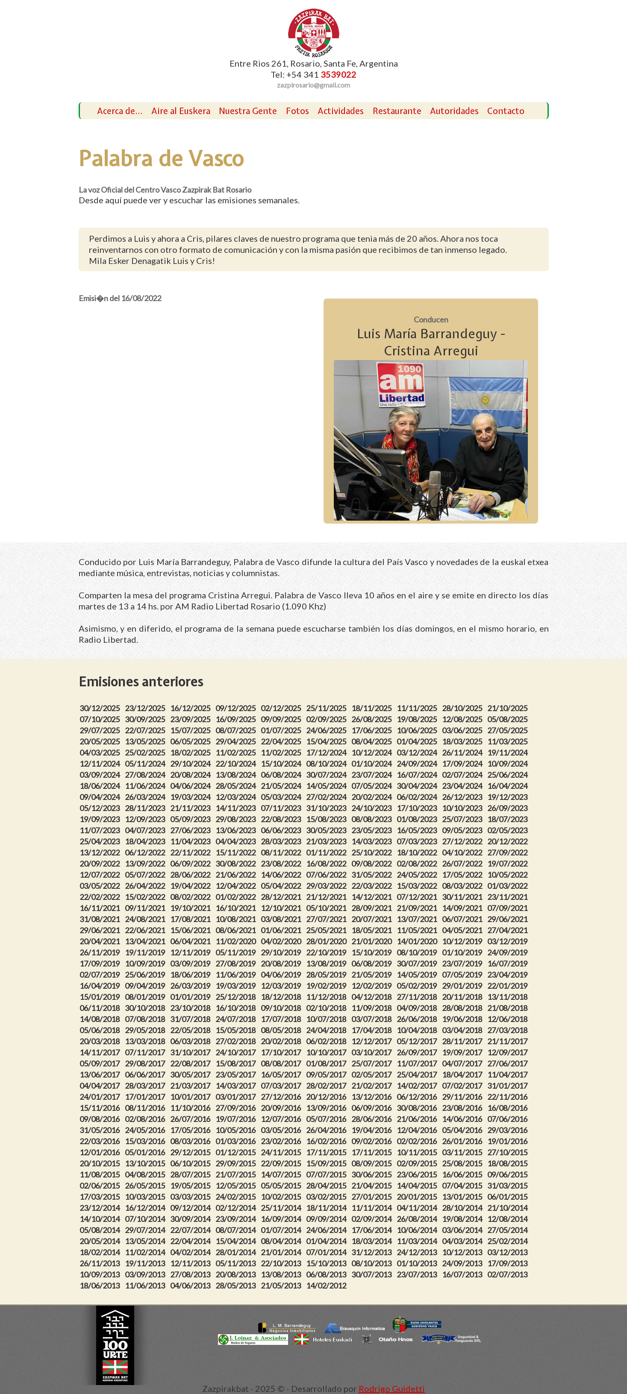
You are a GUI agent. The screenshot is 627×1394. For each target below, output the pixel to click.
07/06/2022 (327, 874)
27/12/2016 (282, 1096)
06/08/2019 (372, 963)
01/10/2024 (372, 763)
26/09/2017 (418, 1052)
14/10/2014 (100, 1219)
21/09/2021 (418, 908)
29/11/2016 (463, 1096)
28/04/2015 (327, 1185)
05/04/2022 (282, 885)
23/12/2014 (100, 1207)
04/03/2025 (100, 752)
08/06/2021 (236, 930)
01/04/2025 (418, 741)
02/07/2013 (508, 1274)
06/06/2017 (146, 1074)
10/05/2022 (508, 874)
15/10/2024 (282, 763)
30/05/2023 (327, 830)
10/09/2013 (100, 1274)
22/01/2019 (508, 985)
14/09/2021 (463, 908)
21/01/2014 (282, 1252)
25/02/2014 (508, 1241)
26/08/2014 (418, 1219)
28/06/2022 (191, 874)
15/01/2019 (100, 997)
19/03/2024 (191, 797)
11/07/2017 (418, 1063)
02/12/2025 (282, 708)
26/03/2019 (191, 985)
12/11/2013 (191, 1263)
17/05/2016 (191, 1130)
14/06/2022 (282, 874)
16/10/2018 (236, 1008)
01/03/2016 (236, 1141)
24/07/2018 (236, 1019)
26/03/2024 (146, 797)
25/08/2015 (463, 1163)
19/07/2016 (236, 1119)
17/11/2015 (327, 1152)
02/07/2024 (463, 774)
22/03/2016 (100, 1141)
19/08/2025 (418, 719)
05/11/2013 (236, 1263)
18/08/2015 (508, 1163)
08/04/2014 (282, 1241)
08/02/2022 (191, 897)
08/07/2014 (236, 1230)
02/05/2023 (508, 830)
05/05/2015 (282, 1185)
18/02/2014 (100, 1252)
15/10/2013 (327, 1263)
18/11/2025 (372, 708)
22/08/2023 (282, 819)
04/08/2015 (146, 1174)
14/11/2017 (100, 1052)
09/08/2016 (100, 1119)
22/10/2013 (282, 1263)
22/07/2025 (146, 730)
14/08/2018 (100, 1019)
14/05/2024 (327, 786)
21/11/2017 (508, 1041)
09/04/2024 (100, 797)
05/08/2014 (100, 1230)
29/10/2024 (191, 763)
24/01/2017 (100, 1096)
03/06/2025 (463, 730)
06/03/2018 (191, 1041)
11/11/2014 (372, 1207)
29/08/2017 (146, 1063)
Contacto (505, 111)
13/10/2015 (146, 1163)
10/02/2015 (282, 1196)
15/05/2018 (236, 1030)
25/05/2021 (327, 930)
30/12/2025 (100, 708)
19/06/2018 (463, 1019)
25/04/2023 (100, 841)
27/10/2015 (508, 1152)
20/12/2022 (508, 841)
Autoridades (454, 111)
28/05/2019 (327, 974)
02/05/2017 (372, 1074)
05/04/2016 (463, 1130)
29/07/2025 (100, 730)
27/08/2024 (146, 774)
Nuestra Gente (248, 111)
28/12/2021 (282, 897)
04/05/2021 (463, 930)
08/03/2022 (463, 885)
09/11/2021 (146, 908)
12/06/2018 (508, 1019)
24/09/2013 (463, 1263)
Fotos (297, 111)
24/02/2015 (236, 1196)
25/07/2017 (372, 1063)
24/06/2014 (327, 1230)
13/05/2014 (146, 1241)
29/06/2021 (508, 919)
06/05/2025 (191, 741)
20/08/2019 (282, 963)
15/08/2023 (327, 819)
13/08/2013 (282, 1274)
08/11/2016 (146, 1108)
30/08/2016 (418, 1108)
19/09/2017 (463, 1052)
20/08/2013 (236, 1274)
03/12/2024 (418, 752)
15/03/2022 (418, 885)
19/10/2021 (191, 908)
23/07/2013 (418, 1274)
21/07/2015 (236, 1174)
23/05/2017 (236, 1074)
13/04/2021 (146, 941)
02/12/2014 (236, 1207)
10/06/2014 (418, 1230)
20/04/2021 (100, 941)
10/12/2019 (463, 941)
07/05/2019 (463, 974)
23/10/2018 (191, 1008)
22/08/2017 (191, 1063)
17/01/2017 (146, 1096)
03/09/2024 (100, 774)
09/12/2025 (236, 708)
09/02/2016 (372, 1141)
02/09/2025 (327, 719)
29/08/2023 (236, 819)
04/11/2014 (418, 1207)
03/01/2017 (236, 1096)
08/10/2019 (418, 952)
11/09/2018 (372, 1008)
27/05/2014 (508, 1230)
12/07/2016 (282, 1119)
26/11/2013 (100, 1263)
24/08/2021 (146, 919)
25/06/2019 (146, 974)
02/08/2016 (146, 1119)
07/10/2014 (146, 1219)
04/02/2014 (191, 1252)
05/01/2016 (146, 1152)
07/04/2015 (463, 1185)
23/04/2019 (508, 974)
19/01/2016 (508, 1141)
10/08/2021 (236, 919)
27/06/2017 (508, 1063)
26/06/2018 (418, 1019)
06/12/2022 (146, 852)
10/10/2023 (463, 808)
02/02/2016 (418, 1141)
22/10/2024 (236, 763)
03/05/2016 (282, 1130)
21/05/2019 (372, 974)
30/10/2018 (146, 1008)
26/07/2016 (191, 1119)
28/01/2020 (327, 941)
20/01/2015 (418, 1196)
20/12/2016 (327, 1096)
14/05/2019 (418, 974)
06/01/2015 (508, 1196)
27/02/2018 (236, 1041)
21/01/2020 (372, 941)
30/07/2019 (418, 963)
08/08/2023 (372, 819)
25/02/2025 (146, 752)
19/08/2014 (463, 1219)
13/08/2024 (236, 774)
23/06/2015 (418, 1174)
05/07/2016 (327, 1119)
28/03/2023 (282, 841)
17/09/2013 (508, 1263)
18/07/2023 (508, 819)
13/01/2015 (463, 1196)
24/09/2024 (418, 763)
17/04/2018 (372, 1030)
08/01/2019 (146, 997)
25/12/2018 (236, 997)
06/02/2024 (418, 797)
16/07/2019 (508, 963)
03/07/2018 (372, 1019)
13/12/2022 (100, 852)
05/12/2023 (100, 808)
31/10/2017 (191, 1052)
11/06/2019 (236, 974)
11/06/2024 (146, 786)
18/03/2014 (372, 1241)
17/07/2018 (282, 1019)
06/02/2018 (327, 1041)
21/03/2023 (327, 841)
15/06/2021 (191, 930)
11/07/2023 (100, 830)
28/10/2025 (463, 708)
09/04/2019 (146, 985)
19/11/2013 (146, 1263)
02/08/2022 (418, 863)
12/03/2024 (236, 797)
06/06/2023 (282, 830)
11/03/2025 (508, 741)
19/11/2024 (508, 752)
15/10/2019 (372, 952)
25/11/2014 (282, 1207)
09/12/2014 (191, 1207)
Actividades (341, 111)
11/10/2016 (191, 1108)
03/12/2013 (508, 1252)
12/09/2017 (508, 1052)
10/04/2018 (418, 1030)
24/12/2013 (418, 1252)
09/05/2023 (463, 830)
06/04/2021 (191, 941)
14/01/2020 (418, 941)
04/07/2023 (146, 830)
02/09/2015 (418, 1163)
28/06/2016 (372, 1119)
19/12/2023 (508, 797)
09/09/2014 (327, 1219)
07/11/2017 (146, 1052)
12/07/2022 (100, 874)
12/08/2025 (463, 719)
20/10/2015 (100, 1163)
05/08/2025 (508, 719)
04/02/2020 (282, 941)
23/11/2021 (508, 897)
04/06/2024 (191, 786)
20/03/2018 (100, 1041)
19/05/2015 (191, 1185)
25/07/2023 (463, 819)
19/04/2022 (191, 885)
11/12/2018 (327, 997)
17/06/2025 (372, 730)
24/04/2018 (327, 1030)
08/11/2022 (282, 852)
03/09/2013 (146, 1274)
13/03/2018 (146, 1041)
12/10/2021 (282, 908)
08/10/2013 (372, 1263)
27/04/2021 (508, 930)
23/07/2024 (372, 774)
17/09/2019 (100, 963)
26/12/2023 (463, 797)
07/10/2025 (100, 719)
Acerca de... (120, 111)
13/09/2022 (146, 863)
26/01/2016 (463, 1141)
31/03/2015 (508, 1185)
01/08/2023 (418, 819)
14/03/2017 (236, 1085)
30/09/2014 (191, 1219)
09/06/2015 (508, 1174)
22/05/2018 (191, 1030)
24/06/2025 (327, 730)
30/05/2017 (191, 1074)
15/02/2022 (146, 897)
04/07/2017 (463, 1063)
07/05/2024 (372, 786)
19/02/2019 (327, 985)
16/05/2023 (418, 830)
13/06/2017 (100, 1074)
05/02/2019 (418, 985)
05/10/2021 (327, 908)
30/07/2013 (372, 1274)
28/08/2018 (463, 1008)
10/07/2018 (327, 1019)
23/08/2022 (282, 863)
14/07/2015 (282, 1174)
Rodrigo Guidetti (392, 1388)
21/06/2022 (236, 874)
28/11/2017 (463, 1041)
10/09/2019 (146, 963)
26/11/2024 (463, 752)
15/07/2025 (191, 730)
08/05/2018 (282, 1030)
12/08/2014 (508, 1219)
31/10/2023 (327, 808)
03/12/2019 (508, 941)
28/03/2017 (146, 1085)
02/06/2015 (100, 1185)
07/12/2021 (418, 897)
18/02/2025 (191, 752)
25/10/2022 (372, 852)
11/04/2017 (508, 1074)
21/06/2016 (418, 1119)
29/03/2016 (508, 1130)
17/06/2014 (372, 1230)
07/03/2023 (418, 841)
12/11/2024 (100, 763)
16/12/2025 (191, 708)
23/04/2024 (463, 786)
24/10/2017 (236, 1052)
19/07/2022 (508, 863)
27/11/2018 (418, 997)
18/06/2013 (100, 1285)
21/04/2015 (372, 1185)
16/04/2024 (508, 786)
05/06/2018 (100, 1030)
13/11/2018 (508, 997)
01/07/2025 (282, 730)
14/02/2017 (418, 1085)
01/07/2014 (282, 1230)
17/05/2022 (463, 874)
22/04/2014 (191, 1241)
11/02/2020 (236, 941)
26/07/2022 (463, 863)
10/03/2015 (146, 1196)
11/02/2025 (236, 752)
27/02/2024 (327, 797)
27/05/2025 (508, 730)
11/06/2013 (146, 1285)
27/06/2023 (191, 830)
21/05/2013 (282, 1285)
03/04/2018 (463, 1030)
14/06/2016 (463, 1119)
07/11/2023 (282, 808)
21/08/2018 (508, 1008)
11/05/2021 (418, 930)
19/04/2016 (372, 1130)
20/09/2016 (282, 1108)
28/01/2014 (236, 1252)
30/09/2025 (146, 719)
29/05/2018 (146, 1030)
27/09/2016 (236, 1108)
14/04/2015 (418, 1185)
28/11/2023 (146, 808)
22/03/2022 (372, 885)
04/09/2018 (418, 1008)
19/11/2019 (146, 952)
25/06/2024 (508, 774)
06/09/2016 (372, 1108)
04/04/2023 (236, 841)
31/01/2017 (508, 1085)
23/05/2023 (372, 830)
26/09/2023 (508, 808)
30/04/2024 (418, 786)
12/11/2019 (191, 952)
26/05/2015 (146, 1185)
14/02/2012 (327, 1285)
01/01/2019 (191, 997)
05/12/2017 (418, 1041)
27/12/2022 (463, 841)
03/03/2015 (191, 1196)
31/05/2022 (372, 874)
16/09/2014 (282, 1219)
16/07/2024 (418, 774)
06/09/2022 (191, 863)
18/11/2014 (327, 1207)
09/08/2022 (372, 863)
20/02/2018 (282, 1041)
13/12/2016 (372, 1096)
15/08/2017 (236, 1063)
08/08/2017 (282, 1063)
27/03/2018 (508, 1030)
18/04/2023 (146, 841)
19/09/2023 (100, 819)
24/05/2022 (418, 874)
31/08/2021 (100, 919)
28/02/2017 (327, 1085)
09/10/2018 (282, 1008)
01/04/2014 (327, 1241)
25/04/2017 (418, 1074)
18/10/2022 (418, 852)
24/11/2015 (282, 1152)
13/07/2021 (418, 919)
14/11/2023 (236, 808)
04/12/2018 (372, 997)
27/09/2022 (508, 852)
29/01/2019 (463, 985)
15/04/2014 (236, 1241)
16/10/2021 (236, 908)
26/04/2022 (146, 885)
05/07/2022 (146, 874)
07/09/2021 (508, 908)
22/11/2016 (508, 1096)
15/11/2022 (236, 852)
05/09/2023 (191, 819)
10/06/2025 (418, 730)
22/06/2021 (146, 930)
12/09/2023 (146, 819)
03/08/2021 (282, 919)
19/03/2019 (236, 985)
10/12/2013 (463, 1252)
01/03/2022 (508, 885)
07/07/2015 (327, 1174)
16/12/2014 (146, 1207)
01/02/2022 (236, 897)
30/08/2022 (236, 863)
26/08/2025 (372, 719)
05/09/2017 (100, 1063)
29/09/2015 (236, 1163)
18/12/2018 (282, 997)
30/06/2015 (372, 1174)
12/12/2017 (372, 1041)
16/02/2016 (327, 1141)
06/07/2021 (463, 919)
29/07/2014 (146, 1230)
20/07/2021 (372, 919)
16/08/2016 (508, 1108)
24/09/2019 (508, 952)
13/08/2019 (327, 963)
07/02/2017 (463, 1085)
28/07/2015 (191, 1174)
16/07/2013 (463, 1274)
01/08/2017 (327, 1063)
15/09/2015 (327, 1163)
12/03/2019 (282, 985)
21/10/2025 (508, 708)
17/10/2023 (418, 808)
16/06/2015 (463, 1174)
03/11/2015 (463, 1152)
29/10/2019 (282, 952)
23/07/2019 (463, 963)
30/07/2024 (327, 774)
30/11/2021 (463, 897)
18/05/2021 (372, 930)
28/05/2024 (236, 786)
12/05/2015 (236, 1185)
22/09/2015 (282, 1163)
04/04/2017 (100, 1085)
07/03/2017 (282, 1085)
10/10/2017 (327, 1052)
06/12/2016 (418, 1096)
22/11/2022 (191, 852)
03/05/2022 (100, 885)
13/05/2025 (146, 741)
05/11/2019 (236, 952)
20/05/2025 (100, 741)
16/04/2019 (100, 985)
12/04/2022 (236, 885)
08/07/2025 (236, 730)
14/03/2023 (372, 841)
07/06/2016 (508, 1119)
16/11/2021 (100, 908)
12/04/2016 (418, 1130)
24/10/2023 (372, 808)
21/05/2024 (282, 786)
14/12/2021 (372, 897)
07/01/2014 (327, 1252)
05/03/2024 (282, 797)
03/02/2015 (327, 1196)
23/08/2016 (463, 1108)
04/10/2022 (463, 852)
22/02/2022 (100, 897)
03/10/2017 (372, 1052)
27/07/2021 (327, 919)
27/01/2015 (372, 1196)
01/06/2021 (282, 930)
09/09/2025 (282, 719)
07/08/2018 (146, 1019)
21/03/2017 (191, 1085)
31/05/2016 (100, 1130)
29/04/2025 (236, 741)
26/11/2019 (100, 952)
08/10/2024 (327, 763)
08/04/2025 (372, 741)
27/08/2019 (236, 963)
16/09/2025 (236, 719)
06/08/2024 (282, 774)
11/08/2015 (100, 1174)
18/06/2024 (100, 786)
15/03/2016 (146, 1141)
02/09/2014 (372, 1219)
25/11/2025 (327, 708)
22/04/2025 (282, 741)
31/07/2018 (191, 1019)
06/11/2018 (100, 1008)
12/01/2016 (100, 1152)
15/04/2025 (327, 741)
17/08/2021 (191, 919)
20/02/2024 (372, 797)
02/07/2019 (100, 974)
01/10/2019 (463, 952)
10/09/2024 (508, 763)
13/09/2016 (327, 1108)
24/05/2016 (146, 1130)
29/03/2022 (327, 885)
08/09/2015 (372, 1163)
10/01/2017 (191, 1096)
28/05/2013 (236, 1285)
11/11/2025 (418, 708)
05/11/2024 (146, 763)
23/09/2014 (236, 1219)
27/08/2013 (191, 1274)
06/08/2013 (327, 1274)
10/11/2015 (418, 1152)
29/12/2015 (191, 1152)
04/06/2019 (282, 974)
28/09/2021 (372, 908)
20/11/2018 (463, 997)
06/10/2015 (191, 1163)
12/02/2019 (372, 985)
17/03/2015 (100, 1196)
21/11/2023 (191, 808)
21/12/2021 (327, 897)
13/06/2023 (236, 830)
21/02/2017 (372, 1085)
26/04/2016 (327, 1130)
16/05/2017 (282, 1074)
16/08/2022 (327, 863)
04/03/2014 (463, 1241)
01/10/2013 (418, 1263)
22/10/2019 (327, 952)
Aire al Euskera (180, 111)
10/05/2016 (236, 1130)
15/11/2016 (100, 1108)
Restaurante (397, 111)
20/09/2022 (100, 863)
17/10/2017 (282, 1052)
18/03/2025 (463, 741)
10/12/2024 (372, 752)
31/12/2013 (372, 1252)
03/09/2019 (191, 963)
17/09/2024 (463, 763)
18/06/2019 (191, 974)
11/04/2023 (191, 841)
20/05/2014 (100, 1241)
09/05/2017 (327, 1074)
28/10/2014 (463, 1207)
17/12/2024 (327, 752)
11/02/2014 (146, 1252)
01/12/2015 (236, 1152)
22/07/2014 (191, 1230)
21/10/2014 (508, 1207)
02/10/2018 (327, 1008)
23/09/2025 (191, 719)
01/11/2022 (327, 852)
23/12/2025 (146, 708)
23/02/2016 (282, 1141)
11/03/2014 (418, 1241)
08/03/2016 (191, 1141)
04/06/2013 (191, 1285)
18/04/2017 (463, 1074)
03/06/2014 (463, 1230)
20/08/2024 (191, 774)
